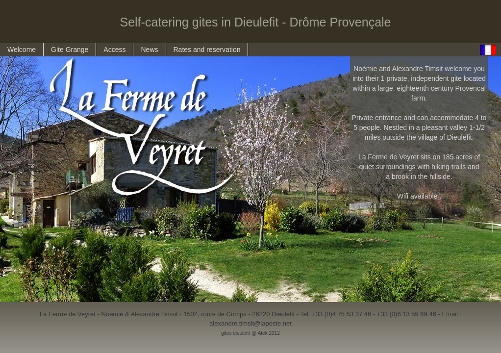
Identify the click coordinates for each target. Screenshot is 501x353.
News (149, 49)
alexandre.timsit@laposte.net (250, 323)
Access (114, 49)
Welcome (21, 49)
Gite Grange (69, 49)
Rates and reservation (207, 49)
